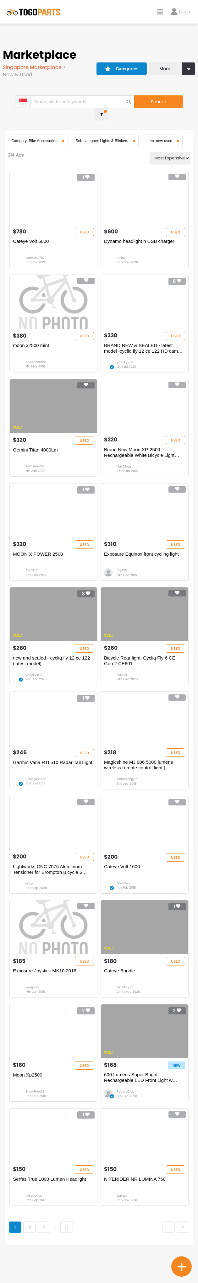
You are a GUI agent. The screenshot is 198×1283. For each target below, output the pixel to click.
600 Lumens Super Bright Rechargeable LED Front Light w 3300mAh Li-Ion (138, 1096)
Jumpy (122, 1217)
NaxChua (124, 465)
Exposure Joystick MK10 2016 (46, 985)
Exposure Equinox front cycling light (141, 556)
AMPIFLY (33, 573)
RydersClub (126, 1110)
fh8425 (122, 573)
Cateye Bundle (119, 985)
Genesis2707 (36, 251)
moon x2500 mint (32, 341)
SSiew (121, 251)
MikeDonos (35, 1217)
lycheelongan (127, 787)
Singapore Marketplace (33, 67)
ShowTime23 (36, 1110)
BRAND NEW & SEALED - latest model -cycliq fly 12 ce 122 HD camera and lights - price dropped (139, 344)
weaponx (34, 1002)
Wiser (31, 895)
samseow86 (36, 465)
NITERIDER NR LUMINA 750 (135, 1200)
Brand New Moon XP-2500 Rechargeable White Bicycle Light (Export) (139, 451)
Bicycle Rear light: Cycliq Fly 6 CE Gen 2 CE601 (139, 666)
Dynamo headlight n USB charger (139, 234)
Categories (118, 64)
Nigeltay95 (125, 1002)
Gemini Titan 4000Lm (36, 448)
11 (68, 1249)
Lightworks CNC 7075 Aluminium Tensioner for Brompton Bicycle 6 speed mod (49, 881)
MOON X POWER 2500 (39, 556)
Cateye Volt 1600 (122, 878)
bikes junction (37, 787)
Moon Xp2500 (29, 1093)
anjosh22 (123, 895)
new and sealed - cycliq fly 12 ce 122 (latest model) (52, 666)
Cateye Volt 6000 (32, 234)
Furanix (122, 680)
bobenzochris (37, 358)
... (56, 1249)
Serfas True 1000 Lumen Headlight (51, 1200)
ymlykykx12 (125, 358)
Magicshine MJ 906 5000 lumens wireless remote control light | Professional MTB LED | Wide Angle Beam (141, 773)
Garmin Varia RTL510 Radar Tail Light (54, 770)
